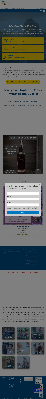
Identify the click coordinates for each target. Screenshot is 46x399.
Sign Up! (23, 212)
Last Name (9, 202)
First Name (9, 196)
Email (8, 191)
